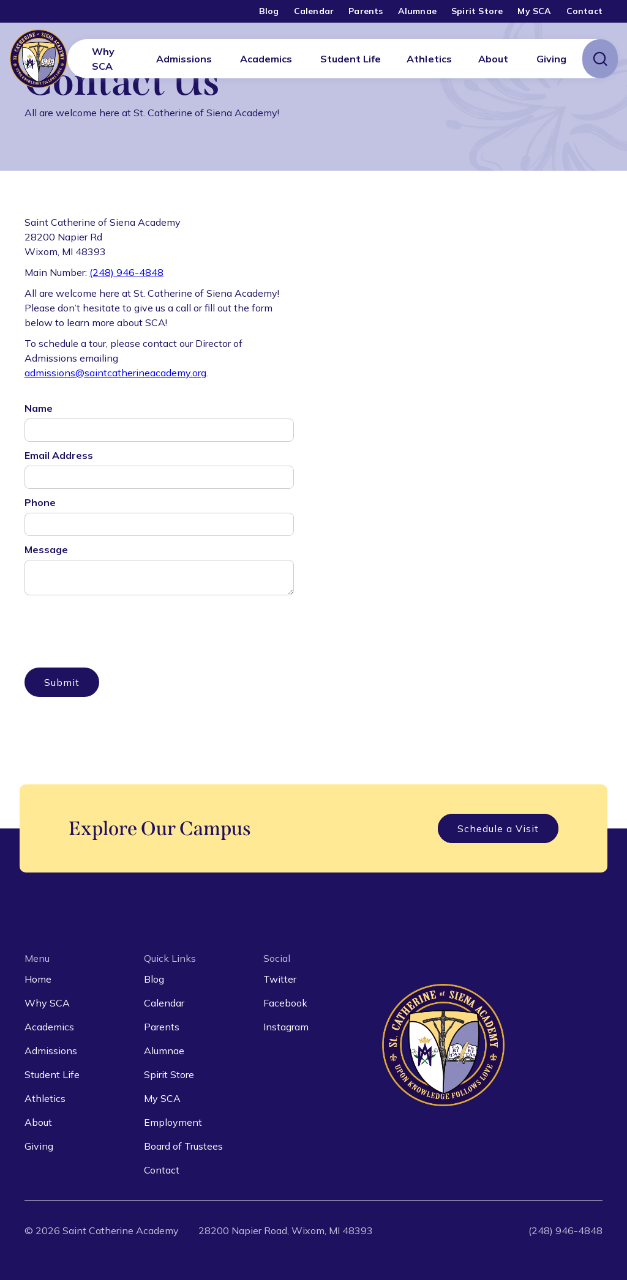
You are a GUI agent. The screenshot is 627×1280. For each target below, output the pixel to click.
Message (46, 549)
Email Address (58, 455)
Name (38, 408)
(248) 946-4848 (126, 272)
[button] (184, 59)
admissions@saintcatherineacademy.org (115, 373)
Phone (40, 502)
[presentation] (117, 624)
